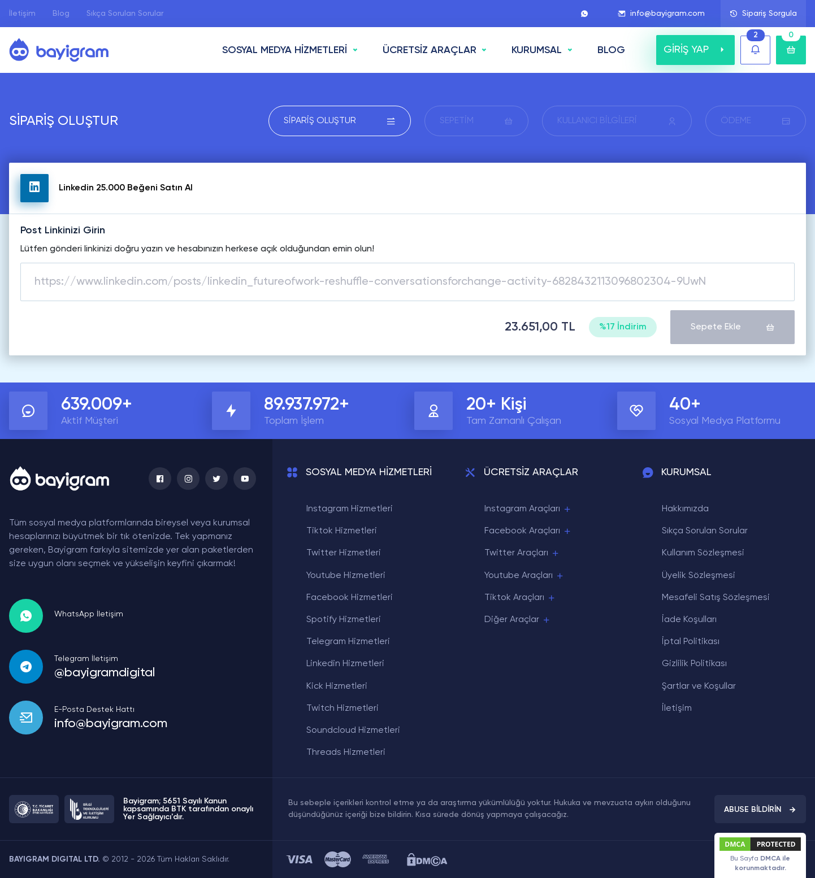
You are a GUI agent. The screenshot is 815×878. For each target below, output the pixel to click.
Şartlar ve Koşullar (699, 686)
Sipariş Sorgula (763, 14)
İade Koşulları (689, 619)
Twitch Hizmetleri (342, 708)
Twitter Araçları (522, 553)
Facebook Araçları (528, 531)
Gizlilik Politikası (694, 663)
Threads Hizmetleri (345, 752)
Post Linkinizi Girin (62, 230)
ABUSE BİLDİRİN (760, 810)
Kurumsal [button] (536, 50)
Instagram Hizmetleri (349, 509)
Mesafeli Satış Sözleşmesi (716, 597)
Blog (61, 14)
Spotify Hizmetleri (343, 619)
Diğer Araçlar (517, 620)
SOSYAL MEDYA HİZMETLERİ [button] (284, 50)
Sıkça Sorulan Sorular (124, 14)
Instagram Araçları (528, 509)
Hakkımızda (685, 509)
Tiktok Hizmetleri (341, 531)
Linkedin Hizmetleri (345, 663)
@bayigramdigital (104, 673)
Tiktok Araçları (520, 598)
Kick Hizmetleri (336, 686)
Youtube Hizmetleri (345, 575)
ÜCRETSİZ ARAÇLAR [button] (429, 50)
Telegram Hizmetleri (348, 641)
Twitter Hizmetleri (343, 553)
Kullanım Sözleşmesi (703, 553)
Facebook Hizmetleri (349, 597)
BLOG (611, 50)
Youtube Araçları (524, 576)
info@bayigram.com (661, 14)
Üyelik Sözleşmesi (698, 575)
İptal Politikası (690, 641)
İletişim (22, 14)
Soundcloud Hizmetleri (353, 730)
